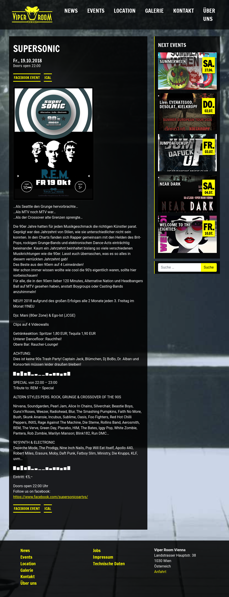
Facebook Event (27, 77)
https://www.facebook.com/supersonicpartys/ (50, 497)
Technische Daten (109, 563)
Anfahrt (160, 572)
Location (125, 11)
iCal (47, 77)
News (71, 11)
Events (96, 11)
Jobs (97, 550)
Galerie (154, 11)
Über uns (209, 15)
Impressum (103, 557)
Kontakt (183, 11)
